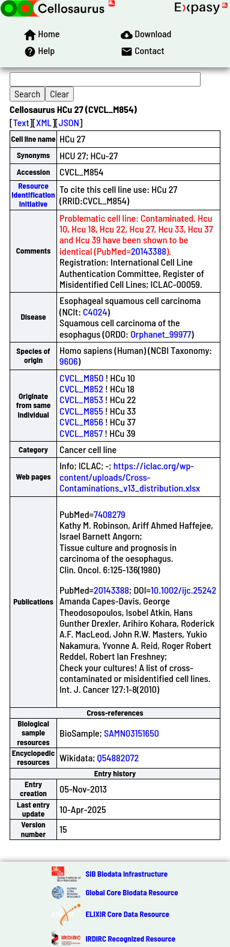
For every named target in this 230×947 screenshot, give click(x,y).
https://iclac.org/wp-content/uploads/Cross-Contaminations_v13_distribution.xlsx (129, 476)
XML (44, 122)
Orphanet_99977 (160, 334)
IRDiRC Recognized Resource (130, 938)
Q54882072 (118, 757)
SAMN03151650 (131, 732)
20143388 (148, 251)
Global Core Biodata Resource (131, 892)
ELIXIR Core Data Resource (127, 914)
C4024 (95, 311)
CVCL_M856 (81, 421)
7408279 (110, 514)
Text (21, 122)
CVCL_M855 (81, 410)
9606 (68, 361)
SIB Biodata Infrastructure (126, 873)
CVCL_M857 (81, 433)
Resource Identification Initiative (33, 195)
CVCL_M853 (81, 399)
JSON (69, 122)
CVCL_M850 (81, 377)
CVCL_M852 (81, 388)
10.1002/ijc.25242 (183, 589)
